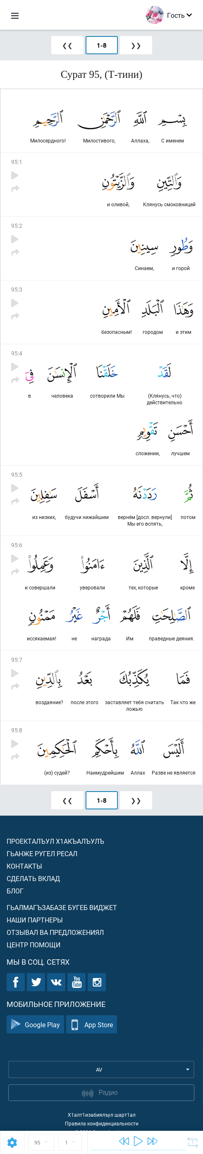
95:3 (16, 289)
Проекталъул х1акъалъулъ (55, 841)
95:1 (16, 162)
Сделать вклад (33, 878)
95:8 (16, 730)
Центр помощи (33, 944)
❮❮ (67, 45)
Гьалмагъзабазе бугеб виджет (62, 907)
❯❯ (136, 45)
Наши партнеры (35, 919)
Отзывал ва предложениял (55, 932)
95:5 (16, 474)
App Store (91, 1024)
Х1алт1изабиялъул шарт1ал (102, 1114)
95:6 (16, 545)
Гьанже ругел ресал (42, 853)
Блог (15, 890)
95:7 (16, 660)
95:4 (16, 353)
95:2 (16, 225)
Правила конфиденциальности (102, 1123)
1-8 (102, 45)
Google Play (35, 1024)
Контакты (24, 866)
